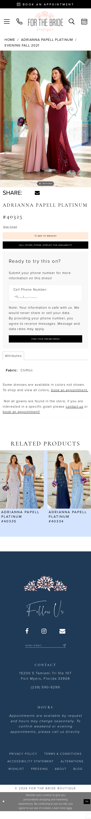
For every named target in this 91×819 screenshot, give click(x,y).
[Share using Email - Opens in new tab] (37, 192)
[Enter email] (45, 652)
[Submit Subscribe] (67, 652)
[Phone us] (19, 21)
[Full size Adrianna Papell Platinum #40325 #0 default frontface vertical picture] (45, 119)
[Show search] (71, 21)
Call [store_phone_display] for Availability (45, 248)
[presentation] (22, 486)
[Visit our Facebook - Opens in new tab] (27, 638)
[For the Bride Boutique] (45, 21)
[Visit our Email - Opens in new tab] (62, 638)
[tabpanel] (45, 119)
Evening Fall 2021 (22, 45)
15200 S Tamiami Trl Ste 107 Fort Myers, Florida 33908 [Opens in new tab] (45, 684)
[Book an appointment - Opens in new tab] (45, 4)
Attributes (13, 363)
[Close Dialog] (4, 809)
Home (10, 40)
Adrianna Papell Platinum (47, 40)
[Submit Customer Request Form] (45, 345)
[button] (6, 21)
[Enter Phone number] (43, 302)
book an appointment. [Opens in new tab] (69, 397)
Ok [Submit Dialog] (86, 809)
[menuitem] (6, 21)
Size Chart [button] (12, 227)
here (69, 815)
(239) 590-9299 (45, 695)
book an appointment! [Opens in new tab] (21, 419)
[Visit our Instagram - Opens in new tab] (44, 638)
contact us (74, 414)
